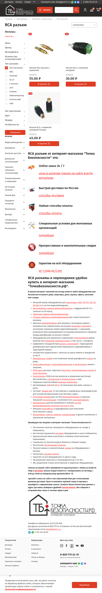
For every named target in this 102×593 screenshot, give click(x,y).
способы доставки (51, 195)
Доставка (9, 2)
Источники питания (42, 397)
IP (42, 305)
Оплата (19, 2)
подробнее (46, 235)
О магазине (36, 549)
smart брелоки (39, 373)
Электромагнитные (42, 364)
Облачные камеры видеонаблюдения (50, 314)
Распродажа (10, 228)
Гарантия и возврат (13, 561)
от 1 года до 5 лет (50, 270)
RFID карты (38, 370)
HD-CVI (93, 302)
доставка (59, 433)
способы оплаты (50, 213)
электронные (81, 364)
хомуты (49, 414)
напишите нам (69, 563)
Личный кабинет (12, 566)
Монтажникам (11, 557)
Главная (8, 19)
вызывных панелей (80, 326)
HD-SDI (36, 305)
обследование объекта (54, 445)
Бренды (8, 214)
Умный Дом (10, 195)
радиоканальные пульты (83, 370)
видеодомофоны (49, 323)
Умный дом (47, 391)
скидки (68, 448)
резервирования (80, 400)
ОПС (72, 406)
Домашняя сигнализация (11, 160)
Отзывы (34, 561)
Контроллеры (39, 376)
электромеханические (62, 364)
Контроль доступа (13, 153)
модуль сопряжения (68, 344)
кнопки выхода (69, 379)
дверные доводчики (67, 382)
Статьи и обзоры (38, 557)
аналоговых (71, 302)
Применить (15, 132)
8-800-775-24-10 (90, 2)
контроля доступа (59, 406)
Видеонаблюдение (13, 142)
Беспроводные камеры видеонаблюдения (53, 308)
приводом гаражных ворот (57, 341)
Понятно (84, 585)
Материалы (22, 19)
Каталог (45, 10)
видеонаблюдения (71, 397)
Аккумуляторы (39, 403)
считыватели (53, 379)
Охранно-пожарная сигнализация (11, 170)
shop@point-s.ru (53, 529)
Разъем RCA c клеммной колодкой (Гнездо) (40, 128)
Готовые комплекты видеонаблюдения (51, 317)
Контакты (35, 545)
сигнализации (49, 400)
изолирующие (68, 414)
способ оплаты (69, 487)
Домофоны (10, 148)
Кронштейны (39, 414)
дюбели (57, 414)
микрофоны (47, 409)
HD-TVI (86, 302)
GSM (49, 385)
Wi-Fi (57, 385)
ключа (90, 358)
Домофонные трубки (42, 358)
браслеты (66, 370)
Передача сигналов (9, 202)
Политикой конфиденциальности (20, 589)
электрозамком (81, 338)
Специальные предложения (11, 221)
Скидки (27, 2)
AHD (80, 302)
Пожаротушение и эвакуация (12, 179)
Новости (34, 553)
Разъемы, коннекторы (42, 19)
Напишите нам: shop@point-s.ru (56, 2)
